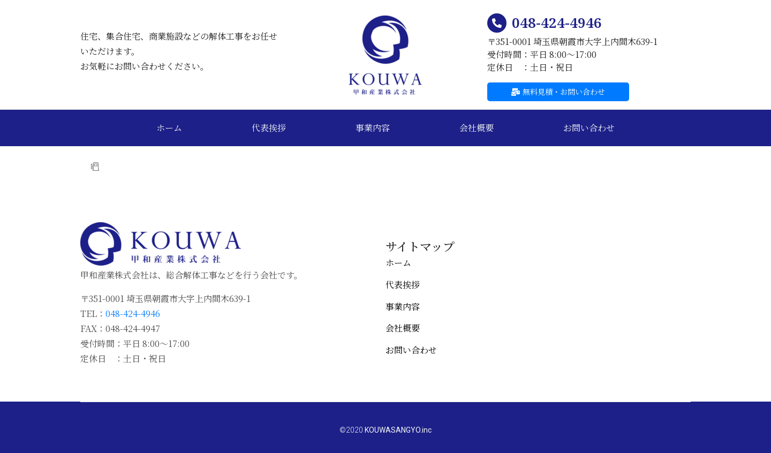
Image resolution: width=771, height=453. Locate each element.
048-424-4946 (557, 22)
